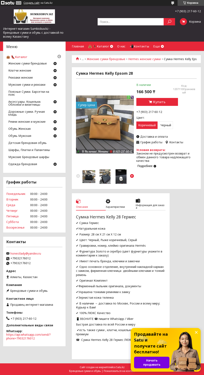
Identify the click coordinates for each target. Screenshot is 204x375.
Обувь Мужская (19, 136)
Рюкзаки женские (20, 77)
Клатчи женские (19, 70)
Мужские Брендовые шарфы (28, 157)
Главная (78, 46)
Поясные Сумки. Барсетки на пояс (28, 93)
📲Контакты (139, 46)
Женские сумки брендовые (106, 59)
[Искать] (169, 21)
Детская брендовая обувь (27, 143)
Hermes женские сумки (144, 59)
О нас (121, 46)
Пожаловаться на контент (119, 371)
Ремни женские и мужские (27, 122)
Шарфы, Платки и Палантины (29, 150)
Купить (159, 102)
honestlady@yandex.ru (25, 253)
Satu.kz (120, 367)
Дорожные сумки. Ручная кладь (26, 113)
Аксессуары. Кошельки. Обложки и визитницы (24, 103)
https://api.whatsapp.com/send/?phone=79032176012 (28, 336)
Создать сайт (32, 2)
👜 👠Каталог (98, 46)
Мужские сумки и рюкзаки (26, 85)
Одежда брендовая (22, 164)
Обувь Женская (19, 129)
